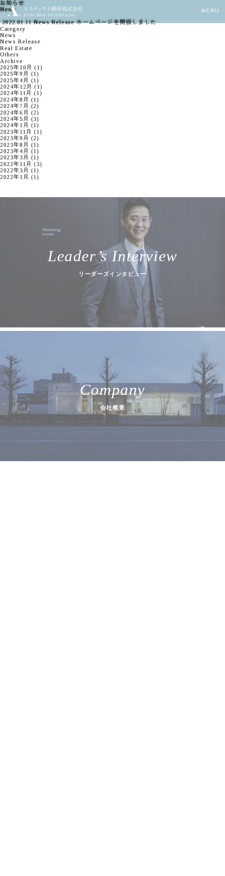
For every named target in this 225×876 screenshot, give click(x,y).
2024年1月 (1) (19, 125)
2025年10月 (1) (21, 67)
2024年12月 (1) (21, 87)
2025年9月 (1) (19, 74)
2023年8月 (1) (19, 145)
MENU (210, 10)
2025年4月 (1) (19, 80)
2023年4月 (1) (19, 151)
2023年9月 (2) (19, 138)
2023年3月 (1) (19, 157)
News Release (20, 41)
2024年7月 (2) (19, 106)
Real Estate (16, 48)
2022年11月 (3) (21, 164)
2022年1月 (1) (19, 177)
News (8, 35)
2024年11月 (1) (21, 93)
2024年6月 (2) (19, 113)
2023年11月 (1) (21, 132)
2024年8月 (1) (19, 100)
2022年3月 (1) (19, 170)
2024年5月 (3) (19, 119)
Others (9, 54)
